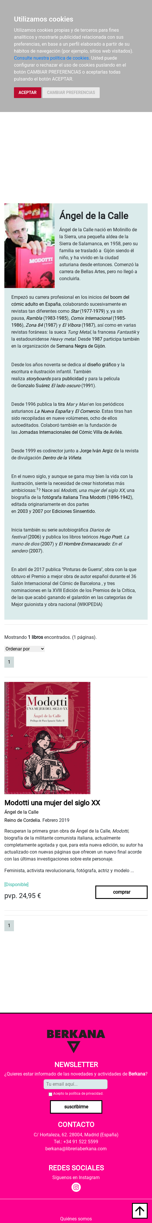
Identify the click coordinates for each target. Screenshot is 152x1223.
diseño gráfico (101, 364)
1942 (125, 497)
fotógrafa (52, 497)
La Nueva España (52, 411)
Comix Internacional (91, 318)
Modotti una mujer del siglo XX (52, 803)
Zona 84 (34, 325)
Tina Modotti (92, 497)
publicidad (73, 378)
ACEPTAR (28, 92)
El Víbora (71, 325)
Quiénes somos (76, 1219)
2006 (34, 537)
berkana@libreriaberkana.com (76, 1148)
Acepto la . (78, 1094)
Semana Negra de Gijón (80, 346)
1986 (16, 325)
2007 (38, 511)
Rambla (34, 318)
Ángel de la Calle (21, 812)
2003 (22, 511)
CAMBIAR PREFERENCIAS (71, 92)
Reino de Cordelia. (22, 820)
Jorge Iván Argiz (96, 451)
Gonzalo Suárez (33, 385)
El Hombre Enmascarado (84, 544)
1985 (61, 318)
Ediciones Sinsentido (73, 511)
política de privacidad (86, 1094)
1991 (88, 385)
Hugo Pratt (110, 537)
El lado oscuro (65, 385)
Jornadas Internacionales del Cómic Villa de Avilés (70, 432)
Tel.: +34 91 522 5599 (76, 1141)
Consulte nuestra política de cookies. (52, 58)
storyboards (38, 378)
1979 (98, 311)
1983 (50, 318)
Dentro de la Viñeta (61, 458)
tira (61, 404)
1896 (113, 497)
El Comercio (87, 411)
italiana (70, 497)
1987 (50, 325)
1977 (86, 311)
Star (75, 311)
